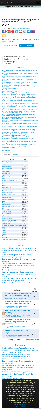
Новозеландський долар (8, 194)
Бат (3, 208)
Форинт (4, 175)
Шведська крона (6, 204)
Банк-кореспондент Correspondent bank (16, 357)
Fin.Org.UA (6, 3)
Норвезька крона (6, 196)
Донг (3, 201)
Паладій (4, 237)
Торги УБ (15, 154)
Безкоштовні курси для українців (13, 257)
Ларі (3, 229)
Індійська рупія (6, 177)
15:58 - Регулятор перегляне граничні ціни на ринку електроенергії (20, 109)
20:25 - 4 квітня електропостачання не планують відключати (18, 144)
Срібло (4, 234)
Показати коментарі (10, 45)
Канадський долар (7, 166)
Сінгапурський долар (8, 199)
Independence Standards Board (13, 378)
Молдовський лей (7, 192)
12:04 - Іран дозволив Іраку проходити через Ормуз (16, 85)
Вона (3, 185)
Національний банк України (21, 28)
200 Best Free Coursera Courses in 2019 (16, 283)
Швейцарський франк (8, 206)
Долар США (5, 216)
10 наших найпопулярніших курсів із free (16, 255)
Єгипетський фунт (7, 213)
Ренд (3, 203)
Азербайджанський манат (9, 220)
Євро (3, 227)
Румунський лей (6, 222)
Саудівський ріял (6, 197)
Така (3, 164)
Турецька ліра (6, 223)
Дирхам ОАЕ (5, 209)
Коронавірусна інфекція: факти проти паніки (17, 272)
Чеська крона (6, 170)
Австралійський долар (8, 163)
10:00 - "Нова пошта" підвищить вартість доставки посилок (18, 132)
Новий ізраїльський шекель (9, 180)
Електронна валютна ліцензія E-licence (16, 354)
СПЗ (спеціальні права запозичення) (12, 225)
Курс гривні (7, 154)
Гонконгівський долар (8, 173)
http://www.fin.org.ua (20, 404)
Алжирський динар (7, 161)
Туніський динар (6, 211)
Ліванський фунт (6, 187)
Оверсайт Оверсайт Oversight (12, 352)
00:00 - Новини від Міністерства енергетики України (16, 93)
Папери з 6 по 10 (32, 340)
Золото (4, 232)
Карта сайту (20, 407)
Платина (4, 235)
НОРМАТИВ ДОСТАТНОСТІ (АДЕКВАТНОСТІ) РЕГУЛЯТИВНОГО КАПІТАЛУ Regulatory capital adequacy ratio (19, 367)
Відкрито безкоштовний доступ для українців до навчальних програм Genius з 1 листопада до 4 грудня (19, 250)
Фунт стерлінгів (6, 215)
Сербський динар (7, 218)
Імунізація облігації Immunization (13, 359)
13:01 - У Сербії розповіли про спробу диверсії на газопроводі (19, 83)
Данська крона (6, 171)
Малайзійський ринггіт (8, 189)
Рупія (3, 178)
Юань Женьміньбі (7, 168)
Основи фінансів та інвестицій (13, 270)
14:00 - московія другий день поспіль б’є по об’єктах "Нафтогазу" (19, 82)
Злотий (4, 230)
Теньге (4, 183)
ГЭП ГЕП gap (7, 376)
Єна (3, 182)
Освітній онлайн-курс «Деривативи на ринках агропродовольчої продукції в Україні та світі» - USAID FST (18, 265)
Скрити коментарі (26, 45)
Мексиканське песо (7, 190)
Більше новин (6, 150)
